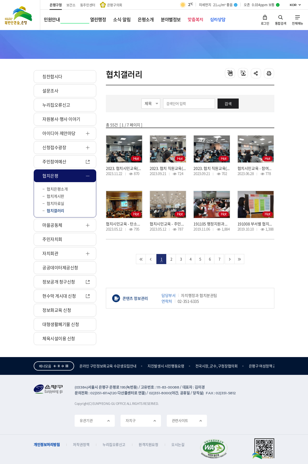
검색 (228, 103)
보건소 (71, 4)
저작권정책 (81, 444)
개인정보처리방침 (47, 444)
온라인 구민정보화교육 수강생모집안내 (135, 366)
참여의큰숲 (87, 366)
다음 (62, 366)
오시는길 (177, 444)
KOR (293, 5)
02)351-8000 (160, 393)
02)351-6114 (100, 393)
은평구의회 (114, 4)
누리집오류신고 (114, 444)
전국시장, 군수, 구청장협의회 (244, 366)
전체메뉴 (297, 23)
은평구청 (56, 4)
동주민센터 (87, 4)
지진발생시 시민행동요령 (193, 366)
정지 (59, 366)
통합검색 (280, 23)
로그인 (265, 23)
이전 (55, 366)
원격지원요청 (148, 444)
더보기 (67, 366)
